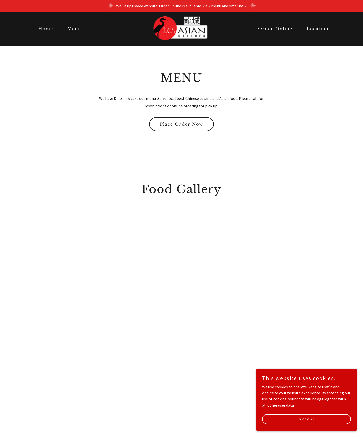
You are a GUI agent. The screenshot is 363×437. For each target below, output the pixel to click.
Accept (306, 419)
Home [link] (45, 28)
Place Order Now (181, 124)
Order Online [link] (275, 28)
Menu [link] (74, 28)
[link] (182, 28)
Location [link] (318, 28)
